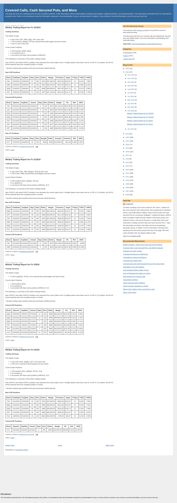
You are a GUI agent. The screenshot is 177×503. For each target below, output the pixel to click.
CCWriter (129, 204)
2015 (127, 162)
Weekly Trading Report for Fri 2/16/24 (23, 159)
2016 (127, 159)
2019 (127, 148)
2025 (127, 68)
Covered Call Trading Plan (132, 261)
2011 (127, 177)
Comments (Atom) (21, 450)
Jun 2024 (130, 96)
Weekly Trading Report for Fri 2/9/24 (22, 264)
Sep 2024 (131, 86)
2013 (127, 170)
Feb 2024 (131, 111)
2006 (127, 195)
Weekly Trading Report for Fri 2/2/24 (22, 350)
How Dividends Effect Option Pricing (136, 270)
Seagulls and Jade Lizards (132, 251)
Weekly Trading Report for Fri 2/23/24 (23, 27)
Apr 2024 (130, 103)
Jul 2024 (130, 93)
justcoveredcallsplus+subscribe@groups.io (147, 44)
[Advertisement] (19, 474)
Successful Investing (130, 280)
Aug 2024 (131, 89)
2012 (127, 173)
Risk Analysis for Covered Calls (134, 276)
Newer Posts (10, 445)
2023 (127, 134)
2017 (127, 155)
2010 (127, 180)
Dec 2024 (131, 75)
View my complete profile (132, 236)
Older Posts (110, 445)
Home (60, 445)
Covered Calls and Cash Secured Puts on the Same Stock (143, 264)
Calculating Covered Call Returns (135, 257)
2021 (127, 141)
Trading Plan (127, 59)
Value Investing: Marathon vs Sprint (135, 286)
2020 (127, 144)
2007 (127, 191)
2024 (127, 72)
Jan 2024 (130, 129)
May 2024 (131, 100)
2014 (127, 166)
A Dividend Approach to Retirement (135, 254)
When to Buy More (129, 292)
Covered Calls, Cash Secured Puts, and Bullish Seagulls (143, 248)
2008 (127, 187)
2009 (127, 184)
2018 (127, 152)
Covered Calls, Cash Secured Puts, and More (41, 10)
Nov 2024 (131, 78)
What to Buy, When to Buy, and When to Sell (139, 289)
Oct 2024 (130, 82)
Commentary (127, 53)
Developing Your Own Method (133, 267)
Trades (12, 150)
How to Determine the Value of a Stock (136, 273)
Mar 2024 (131, 107)
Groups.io (140, 30)
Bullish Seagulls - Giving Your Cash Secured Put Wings (142, 245)
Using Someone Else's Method (134, 283)
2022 (127, 137)
